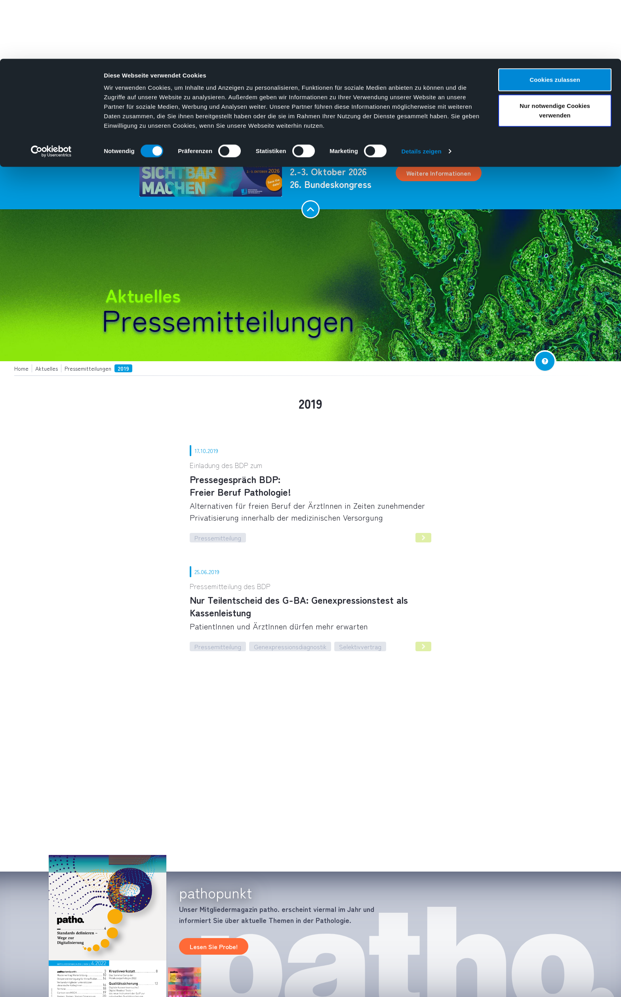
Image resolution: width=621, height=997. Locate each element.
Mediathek (207, 122)
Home (96, 122)
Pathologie (125, 122)
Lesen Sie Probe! (214, 946)
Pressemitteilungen (228, 319)
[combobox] (502, 122)
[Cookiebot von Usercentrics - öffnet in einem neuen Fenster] (51, 93)
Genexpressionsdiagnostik (290, 646)
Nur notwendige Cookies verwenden (555, 52)
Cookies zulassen (555, 20)
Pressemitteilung (217, 537)
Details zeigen (421, 92)
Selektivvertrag (360, 646)
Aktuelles (248, 122)
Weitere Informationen (438, 173)
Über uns (166, 122)
